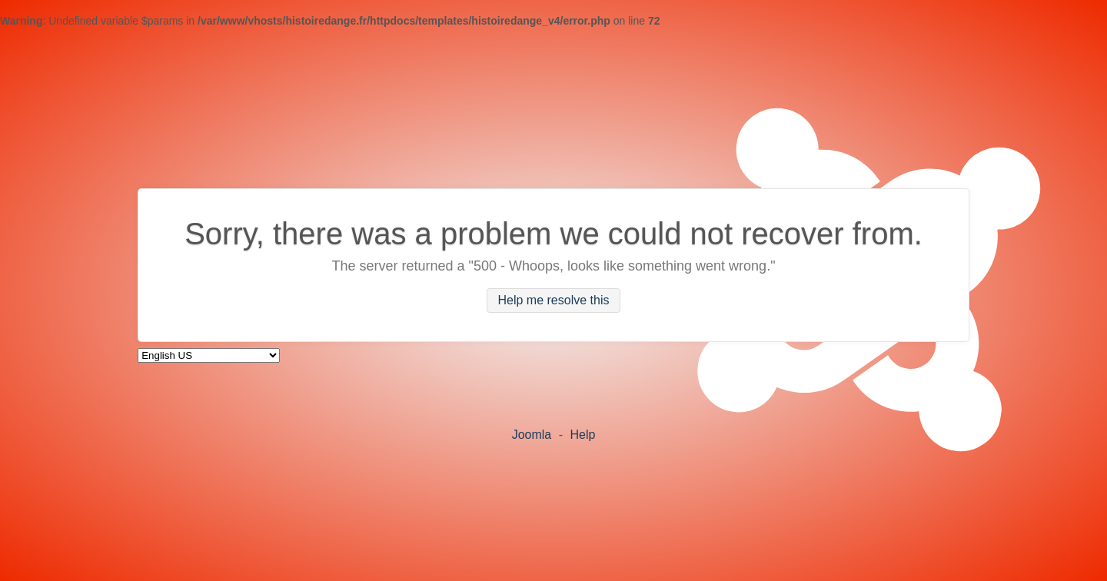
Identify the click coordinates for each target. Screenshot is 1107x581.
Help (582, 434)
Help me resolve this (554, 300)
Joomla (532, 434)
